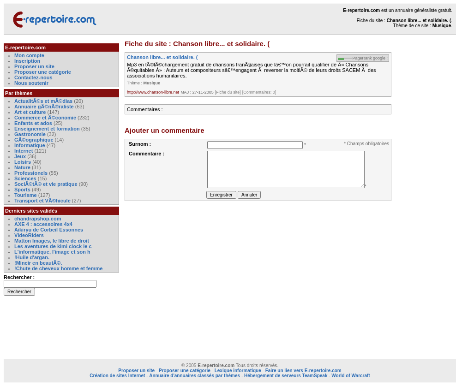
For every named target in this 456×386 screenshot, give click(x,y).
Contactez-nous (33, 77)
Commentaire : (146, 153)
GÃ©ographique (34, 140)
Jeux (20, 156)
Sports (22, 189)
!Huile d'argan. (31, 257)
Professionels (31, 173)
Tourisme (25, 195)
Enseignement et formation (47, 128)
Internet (24, 151)
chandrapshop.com (37, 218)
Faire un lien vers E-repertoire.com (303, 370)
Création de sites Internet (117, 375)
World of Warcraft (350, 375)
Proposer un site (34, 66)
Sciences (25, 178)
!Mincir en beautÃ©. (38, 263)
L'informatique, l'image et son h (52, 252)
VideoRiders (29, 235)
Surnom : (140, 144)
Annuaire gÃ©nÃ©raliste (44, 106)
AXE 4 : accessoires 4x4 (43, 224)
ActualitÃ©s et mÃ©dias (43, 101)
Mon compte (29, 55)
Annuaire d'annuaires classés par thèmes (194, 375)
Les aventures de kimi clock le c (53, 246)
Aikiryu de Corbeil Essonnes (48, 229)
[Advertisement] (428, 181)
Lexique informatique (238, 370)
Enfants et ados (33, 123)
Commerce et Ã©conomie (45, 117)
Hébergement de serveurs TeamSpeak (285, 375)
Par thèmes (18, 93)
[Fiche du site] (228, 92)
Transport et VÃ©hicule (42, 200)
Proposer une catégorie (42, 72)
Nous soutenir (31, 83)
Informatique (29, 145)
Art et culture (30, 112)
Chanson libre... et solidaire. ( (162, 57)
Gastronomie (30, 134)
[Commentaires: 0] (259, 92)
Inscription (27, 61)
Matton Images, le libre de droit (51, 240)
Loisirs (22, 162)
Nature (22, 167)
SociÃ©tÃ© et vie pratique (46, 184)
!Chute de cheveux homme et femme (58, 268)
